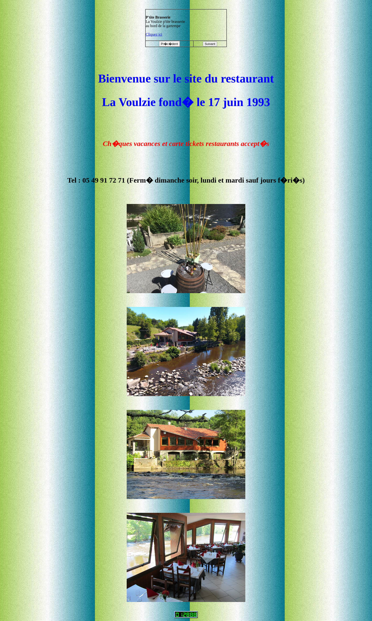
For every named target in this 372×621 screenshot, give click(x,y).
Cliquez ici (154, 34)
